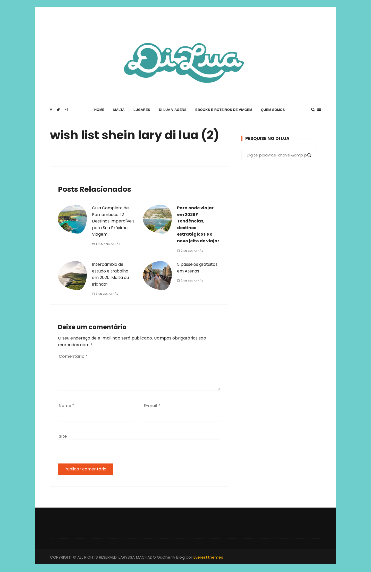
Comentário (73, 356)
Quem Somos (273, 110)
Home (99, 110)
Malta (119, 110)
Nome (66, 406)
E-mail (152, 406)
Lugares (141, 110)
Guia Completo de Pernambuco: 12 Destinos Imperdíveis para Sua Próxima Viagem (113, 221)
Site (63, 436)
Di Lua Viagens (173, 110)
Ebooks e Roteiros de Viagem (223, 110)
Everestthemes (208, 557)
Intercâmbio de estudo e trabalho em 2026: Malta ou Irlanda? (110, 274)
